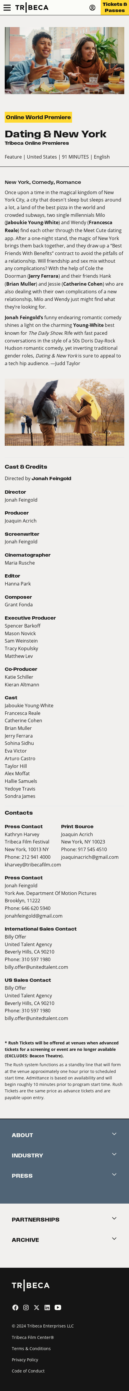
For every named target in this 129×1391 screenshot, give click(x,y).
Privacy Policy (25, 1359)
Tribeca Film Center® (33, 1337)
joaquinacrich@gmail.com (90, 857)
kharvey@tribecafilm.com (33, 864)
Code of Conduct (28, 1371)
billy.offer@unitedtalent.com (36, 967)
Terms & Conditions (31, 1348)
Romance (68, 182)
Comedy (42, 182)
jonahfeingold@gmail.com (34, 916)
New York (17, 182)
